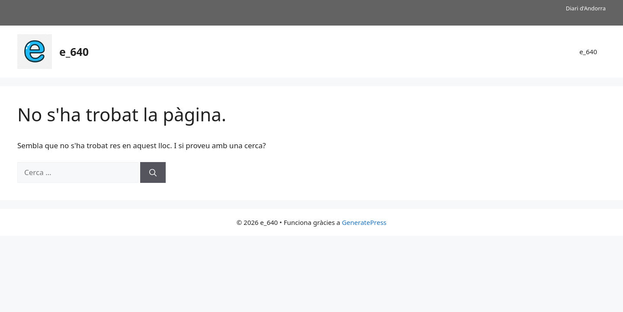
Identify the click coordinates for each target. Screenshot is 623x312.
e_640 (74, 51)
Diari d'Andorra (586, 8)
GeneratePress (364, 222)
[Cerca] (153, 172)
